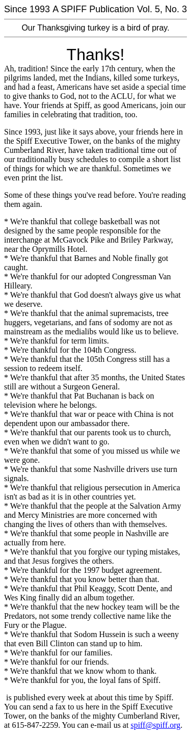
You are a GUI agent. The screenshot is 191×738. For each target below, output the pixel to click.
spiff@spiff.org (155, 725)
